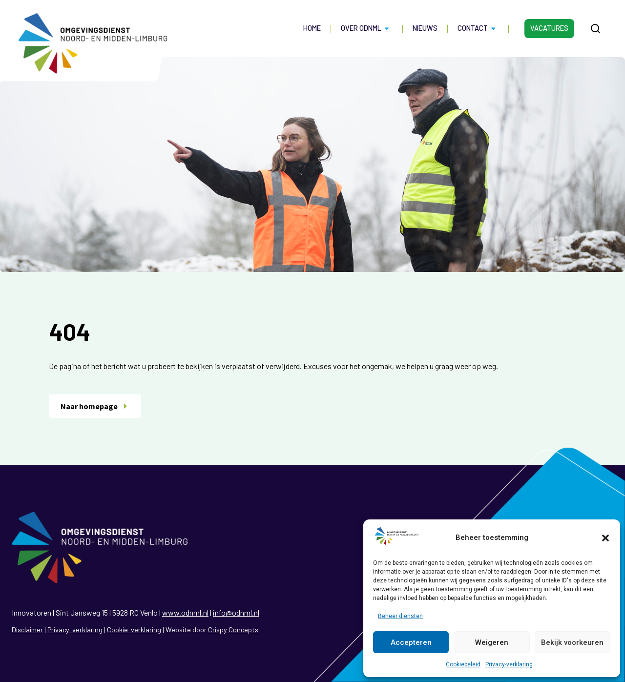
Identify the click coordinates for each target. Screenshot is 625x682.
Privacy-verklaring (509, 664)
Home (312, 28)
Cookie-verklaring (134, 629)
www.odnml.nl (185, 612)
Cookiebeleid (463, 664)
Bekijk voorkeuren (572, 642)
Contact (478, 28)
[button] (605, 538)
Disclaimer (27, 629)
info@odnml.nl (236, 612)
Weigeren (491, 642)
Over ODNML (366, 28)
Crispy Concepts (233, 629)
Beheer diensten (400, 616)
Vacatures (549, 28)
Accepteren (411, 642)
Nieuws (425, 28)
